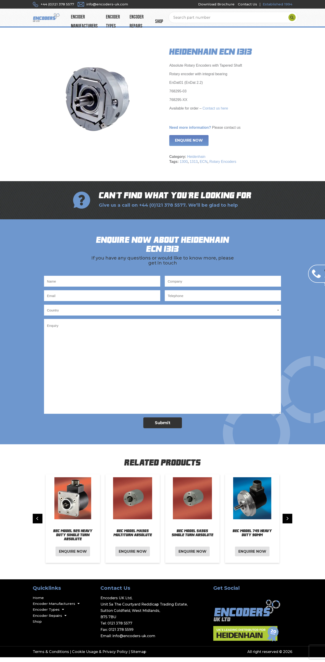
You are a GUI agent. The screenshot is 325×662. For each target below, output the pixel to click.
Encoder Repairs (188, 19)
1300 (184, 166)
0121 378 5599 (121, 634)
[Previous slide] (37, 523)
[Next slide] (287, 523)
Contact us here (215, 113)
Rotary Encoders (222, 166)
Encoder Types (155, 19)
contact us (232, 132)
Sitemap (138, 656)
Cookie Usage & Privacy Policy (100, 656)
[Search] (287, 19)
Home (38, 602)
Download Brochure (216, 4)
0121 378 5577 (119, 628)
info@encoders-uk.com (133, 641)
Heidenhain (196, 161)
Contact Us (247, 4)
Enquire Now (189, 145)
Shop (212, 19)
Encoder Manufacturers (115, 19)
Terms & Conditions (51, 656)
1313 (194, 166)
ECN (203, 166)
